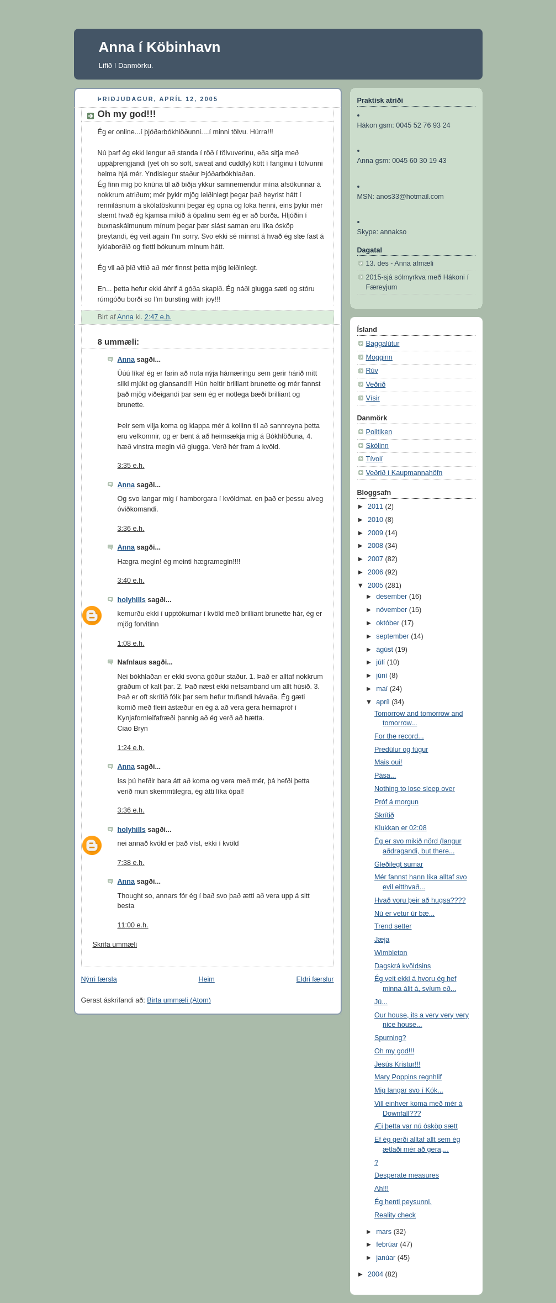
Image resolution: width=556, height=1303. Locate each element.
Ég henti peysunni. (403, 1202)
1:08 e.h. (131, 643)
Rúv (372, 370)
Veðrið (376, 384)
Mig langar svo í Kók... (408, 1090)
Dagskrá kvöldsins (402, 966)
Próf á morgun (396, 802)
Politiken (379, 432)
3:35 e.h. (131, 465)
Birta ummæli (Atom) (179, 1000)
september (393, 636)
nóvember (392, 610)
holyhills (132, 600)
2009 (376, 533)
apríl (383, 702)
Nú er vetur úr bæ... (404, 913)
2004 (376, 1274)
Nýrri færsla (99, 979)
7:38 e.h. (131, 863)
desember (392, 596)
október (388, 623)
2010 (376, 520)
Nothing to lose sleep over (414, 789)
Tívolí (374, 459)
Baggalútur (383, 343)
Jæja (381, 939)
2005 (376, 585)
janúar (387, 1258)
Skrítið (384, 815)
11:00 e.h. (133, 925)
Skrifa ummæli (115, 944)
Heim (206, 979)
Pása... (385, 775)
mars (385, 1232)
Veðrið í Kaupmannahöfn (404, 473)
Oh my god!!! (394, 1051)
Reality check (395, 1215)
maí (383, 689)
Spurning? (390, 1038)
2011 (376, 506)
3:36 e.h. (131, 528)
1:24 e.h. (131, 748)
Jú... (381, 1002)
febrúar (388, 1244)
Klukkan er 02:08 (400, 828)
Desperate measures (406, 1175)
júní (382, 675)
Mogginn (379, 357)
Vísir (373, 398)
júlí (381, 662)
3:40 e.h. (131, 580)
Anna (126, 359)
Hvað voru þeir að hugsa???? (419, 900)
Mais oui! (388, 762)
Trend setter (393, 926)
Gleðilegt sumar (398, 864)
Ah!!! (381, 1189)
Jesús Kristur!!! (397, 1064)
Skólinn (377, 446)
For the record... (399, 736)
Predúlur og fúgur (401, 749)
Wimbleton (390, 953)
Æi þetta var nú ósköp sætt (416, 1126)
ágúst (385, 649)
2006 (376, 572)
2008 (376, 546)
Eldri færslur (315, 979)
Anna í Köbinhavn (160, 47)
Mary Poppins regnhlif (408, 1077)
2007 (376, 559)
